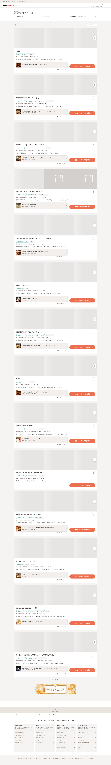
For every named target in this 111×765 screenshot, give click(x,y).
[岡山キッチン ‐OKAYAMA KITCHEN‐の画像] (55, 501)
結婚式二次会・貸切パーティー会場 (40, 714)
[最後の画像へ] (95, 38)
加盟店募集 (64, 758)
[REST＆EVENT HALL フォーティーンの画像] (55, 85)
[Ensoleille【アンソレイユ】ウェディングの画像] (55, 179)
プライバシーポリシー (37, 758)
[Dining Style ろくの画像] (55, 272)
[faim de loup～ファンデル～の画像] (55, 548)
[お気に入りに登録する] (93, 51)
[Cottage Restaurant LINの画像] (55, 413)
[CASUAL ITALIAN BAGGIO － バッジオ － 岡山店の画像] (55, 225)
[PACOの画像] (55, 38)
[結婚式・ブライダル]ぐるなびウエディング (23, 714)
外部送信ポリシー (47, 758)
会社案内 (20, 758)
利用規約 (25, 758)
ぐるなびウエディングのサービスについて (76, 758)
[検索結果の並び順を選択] (92, 25)
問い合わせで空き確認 (82, 207)
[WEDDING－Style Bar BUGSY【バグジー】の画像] (55, 132)
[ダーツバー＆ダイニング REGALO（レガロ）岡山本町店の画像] (55, 642)
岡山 (50, 714)
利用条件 (30, 758)
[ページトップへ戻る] (55, 710)
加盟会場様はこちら (56, 758)
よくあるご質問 (90, 758)
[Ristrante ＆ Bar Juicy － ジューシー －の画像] (55, 460)
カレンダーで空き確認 (82, 66)
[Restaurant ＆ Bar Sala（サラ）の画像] (55, 595)
